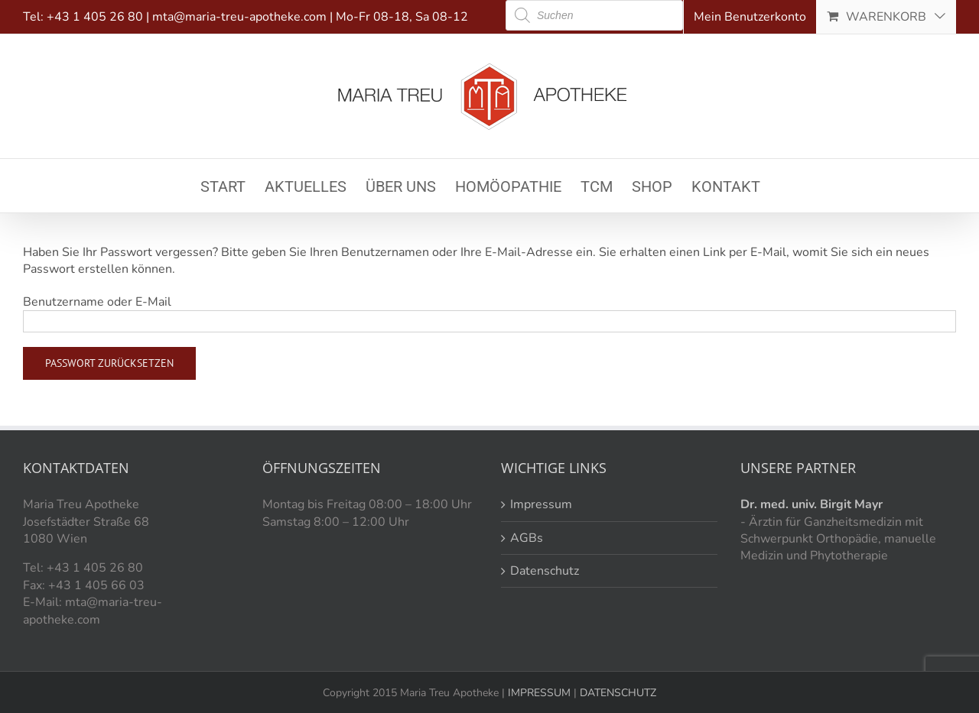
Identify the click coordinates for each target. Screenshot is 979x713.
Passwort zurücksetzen (109, 363)
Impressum (541, 504)
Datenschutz (544, 570)
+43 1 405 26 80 (95, 16)
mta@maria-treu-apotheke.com (239, 16)
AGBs (526, 538)
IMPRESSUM (538, 692)
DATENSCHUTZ (616, 692)
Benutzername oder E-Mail (97, 301)
